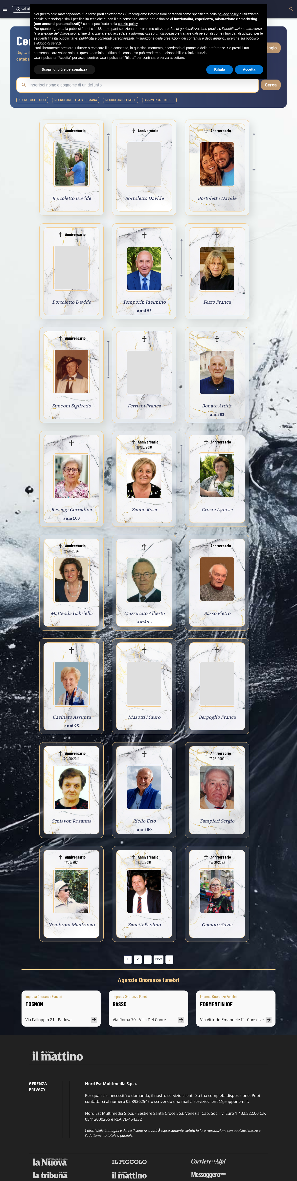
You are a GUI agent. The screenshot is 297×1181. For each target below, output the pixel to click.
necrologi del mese (120, 100)
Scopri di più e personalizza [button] (64, 69)
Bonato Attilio (217, 405)
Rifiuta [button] (219, 69)
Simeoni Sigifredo (71, 405)
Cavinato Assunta (71, 717)
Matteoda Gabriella (71, 613)
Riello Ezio (144, 821)
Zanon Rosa (144, 509)
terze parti (110, 29)
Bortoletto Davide (71, 198)
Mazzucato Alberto (144, 613)
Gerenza (38, 1083)
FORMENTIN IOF (216, 1004)
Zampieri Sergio (217, 821)
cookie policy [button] (127, 24)
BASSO (120, 1004)
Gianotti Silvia (217, 924)
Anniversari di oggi (159, 100)
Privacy (37, 1089)
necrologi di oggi (32, 100)
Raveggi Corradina (71, 509)
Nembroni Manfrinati (71, 924)
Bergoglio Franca (217, 717)
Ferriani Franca (144, 405)
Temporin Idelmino (144, 302)
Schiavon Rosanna (71, 821)
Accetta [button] (249, 69)
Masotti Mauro (144, 717)
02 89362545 (138, 1101)
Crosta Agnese (217, 509)
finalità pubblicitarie (62, 38)
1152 (158, 959)
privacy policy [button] (228, 14)
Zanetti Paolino (144, 924)
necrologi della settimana (75, 100)
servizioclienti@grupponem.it (221, 1101)
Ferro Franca (217, 302)
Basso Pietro (217, 613)
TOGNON (34, 1004)
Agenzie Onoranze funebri (148, 980)
